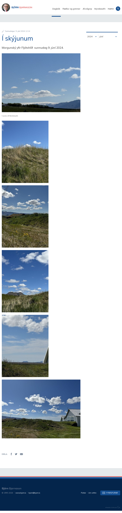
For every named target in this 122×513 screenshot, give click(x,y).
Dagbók (56, 8)
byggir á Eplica (112, 509)
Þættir (111, 8)
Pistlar (83, 495)
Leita (118, 8)
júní (101, 38)
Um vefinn (92, 495)
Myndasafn (99, 8)
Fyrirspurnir (112, 495)
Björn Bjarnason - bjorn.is (25, 8)
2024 (90, 38)
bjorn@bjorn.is (34, 495)
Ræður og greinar (71, 8)
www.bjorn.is (20, 495)
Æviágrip (87, 8)
